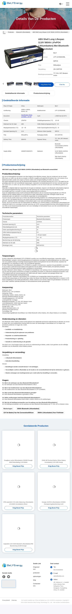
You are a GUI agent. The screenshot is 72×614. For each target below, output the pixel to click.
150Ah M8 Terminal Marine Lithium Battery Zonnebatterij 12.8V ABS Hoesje (54, 461)
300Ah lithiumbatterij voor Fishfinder (51, 412)
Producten (11, 32)
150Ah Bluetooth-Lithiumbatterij (28, 408)
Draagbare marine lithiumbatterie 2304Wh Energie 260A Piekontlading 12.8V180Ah (18, 461)
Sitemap (14, 600)
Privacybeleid (6, 600)
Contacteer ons (36, 585)
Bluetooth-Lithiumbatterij (23, 32)
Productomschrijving (42, 93)
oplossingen (37, 576)
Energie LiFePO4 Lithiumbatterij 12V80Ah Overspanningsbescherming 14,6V (54, 503)
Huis (4, 32)
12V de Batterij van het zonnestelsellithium (18, 412)
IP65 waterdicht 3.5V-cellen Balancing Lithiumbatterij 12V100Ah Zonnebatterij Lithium (18, 503)
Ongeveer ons (36, 568)
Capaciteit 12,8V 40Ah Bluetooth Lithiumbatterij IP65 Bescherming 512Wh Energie (18, 545)
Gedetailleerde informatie (15, 93)
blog (34, 580)
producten (36, 573)
